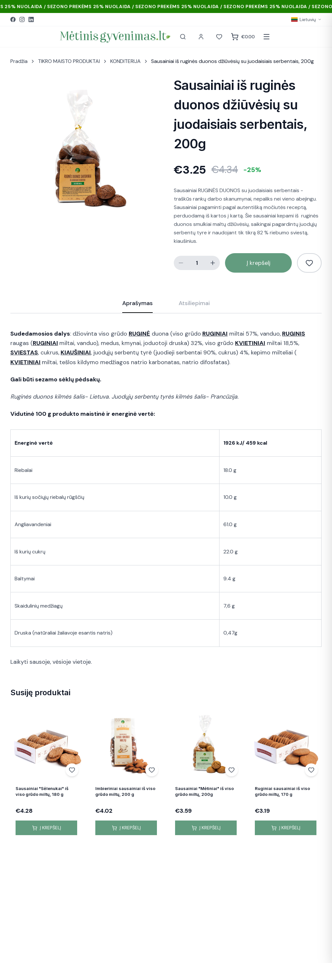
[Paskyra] (201, 36)
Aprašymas (137, 306)
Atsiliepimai (194, 303)
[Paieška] (182, 36)
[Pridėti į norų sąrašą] (309, 263)
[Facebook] (13, 19)
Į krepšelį (258, 263)
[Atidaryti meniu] (266, 36)
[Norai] (219, 36)
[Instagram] (22, 19)
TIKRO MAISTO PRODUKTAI (69, 61)
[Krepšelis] (243, 37)
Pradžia (19, 61)
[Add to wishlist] (71, 769)
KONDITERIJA (125, 61)
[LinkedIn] (31, 19)
